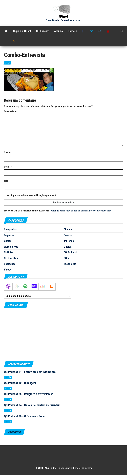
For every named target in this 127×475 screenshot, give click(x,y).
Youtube (108, 31)
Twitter (92, 31)
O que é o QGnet (22, 31)
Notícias (8, 252)
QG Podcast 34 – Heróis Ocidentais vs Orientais (32, 405)
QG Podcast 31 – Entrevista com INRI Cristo (30, 372)
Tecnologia (70, 264)
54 (6, 410)
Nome (7, 152)
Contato (72, 31)
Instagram (100, 31)
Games (8, 240)
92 (6, 377)
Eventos (68, 235)
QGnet (63, 16)
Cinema (68, 229)
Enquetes (9, 235)
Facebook (84, 31)
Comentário (10, 111)
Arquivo (58, 31)
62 (6, 388)
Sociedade (10, 264)
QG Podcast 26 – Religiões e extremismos (28, 394)
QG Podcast (42, 31)
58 (6, 399)
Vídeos (8, 269)
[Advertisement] (63, 334)
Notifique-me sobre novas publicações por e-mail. (32, 195)
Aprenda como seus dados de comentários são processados (81, 210)
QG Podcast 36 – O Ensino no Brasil (24, 416)
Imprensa (69, 240)
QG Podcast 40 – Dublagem (20, 383)
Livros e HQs (11, 246)
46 (6, 422)
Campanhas (10, 229)
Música (67, 246)
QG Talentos (11, 258)
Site (6, 180)
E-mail (8, 166)
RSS (15, 41)
